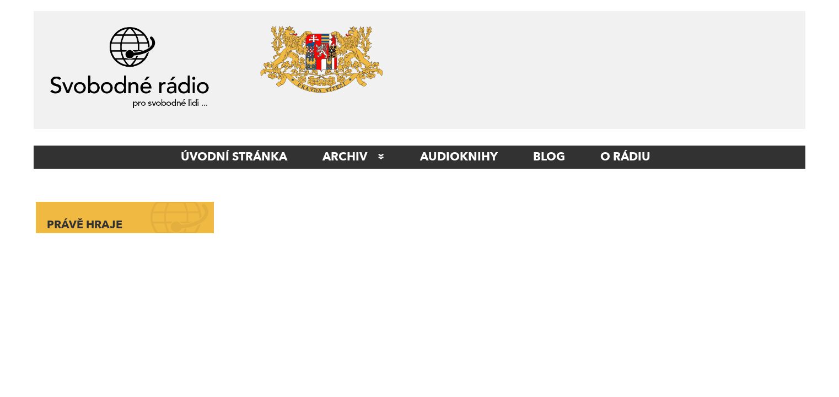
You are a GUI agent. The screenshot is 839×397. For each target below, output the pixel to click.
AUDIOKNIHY (459, 157)
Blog (549, 157)
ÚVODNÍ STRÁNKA (234, 157)
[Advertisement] (604, 72)
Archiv (344, 157)
